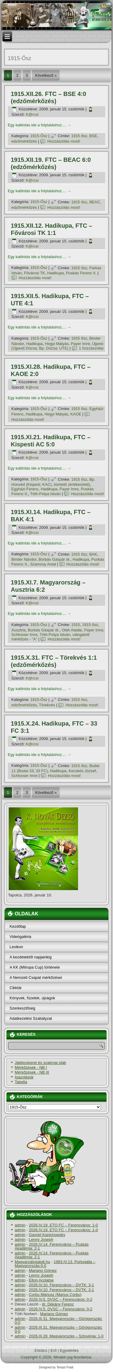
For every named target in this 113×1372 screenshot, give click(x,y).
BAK (93, 554)
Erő (54, 1350)
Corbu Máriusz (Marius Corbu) (55, 1294)
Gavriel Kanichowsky (47, 1234)
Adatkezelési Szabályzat (31, 1018)
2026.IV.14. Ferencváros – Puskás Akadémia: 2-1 (52, 1246)
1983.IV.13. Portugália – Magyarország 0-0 (55, 1263)
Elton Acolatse (41, 1280)
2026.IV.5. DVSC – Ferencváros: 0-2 (61, 1299)
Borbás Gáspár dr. (55, 559)
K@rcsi (32, 114)
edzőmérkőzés (24, 141)
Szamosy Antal (43, 564)
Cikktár (16, 987)
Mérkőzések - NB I (31, 1067)
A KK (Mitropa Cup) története (35, 967)
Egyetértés (69, 1350)
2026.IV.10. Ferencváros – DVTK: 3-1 (61, 1285)
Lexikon (16, 947)
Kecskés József (82, 771)
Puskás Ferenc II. (81, 273)
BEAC (94, 202)
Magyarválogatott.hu (32, 1261)
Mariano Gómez (43, 1270)
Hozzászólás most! (63, 141)
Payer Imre (80, 343)
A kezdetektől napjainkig (31, 957)
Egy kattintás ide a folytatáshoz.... (39, 125)
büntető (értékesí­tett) (72, 484)
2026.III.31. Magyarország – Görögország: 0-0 (58, 1320)
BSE (93, 136)
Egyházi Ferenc (25, 489)
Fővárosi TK (34, 273)
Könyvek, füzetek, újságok (32, 998)
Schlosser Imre (24, 634)
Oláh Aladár (72, 630)
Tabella (21, 1082)
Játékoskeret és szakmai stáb (40, 1062)
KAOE (76, 414)
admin (20, 1225)
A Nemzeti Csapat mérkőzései (36, 977)
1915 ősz (79, 136)
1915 (75, 624)
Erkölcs (40, 1350)
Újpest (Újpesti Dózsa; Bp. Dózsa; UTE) (57, 345)
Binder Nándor (23, 559)
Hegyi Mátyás (57, 343)
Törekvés (47, 705)
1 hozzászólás (91, 348)
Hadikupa (55, 273)
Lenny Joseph (41, 1239)
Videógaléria (20, 936)
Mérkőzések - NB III (32, 1072)
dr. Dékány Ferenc (58, 1304)
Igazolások (24, 1077)
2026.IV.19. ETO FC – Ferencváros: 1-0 (63, 1225)
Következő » (46, 75)
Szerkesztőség (22, 1008)
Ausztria (18, 630)
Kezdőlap (18, 926)
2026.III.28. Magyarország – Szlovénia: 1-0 (66, 1336)
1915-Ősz (38, 136)
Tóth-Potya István (45, 494)
